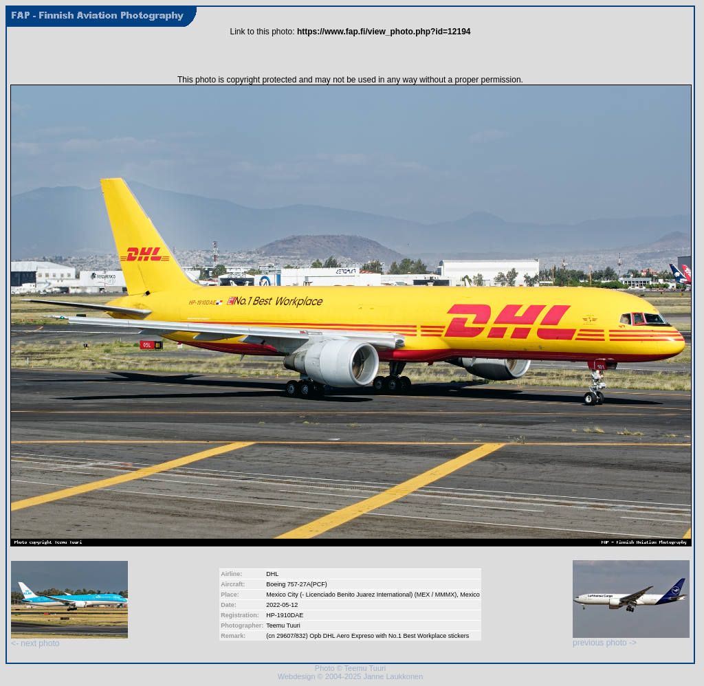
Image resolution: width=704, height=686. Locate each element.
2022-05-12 (282, 604)
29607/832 (291, 635)
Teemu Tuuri (283, 625)
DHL (272, 574)
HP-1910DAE (284, 615)
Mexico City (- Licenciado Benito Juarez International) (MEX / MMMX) (361, 594)
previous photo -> (631, 639)
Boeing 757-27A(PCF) (296, 584)
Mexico (470, 594)
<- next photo (69, 639)
